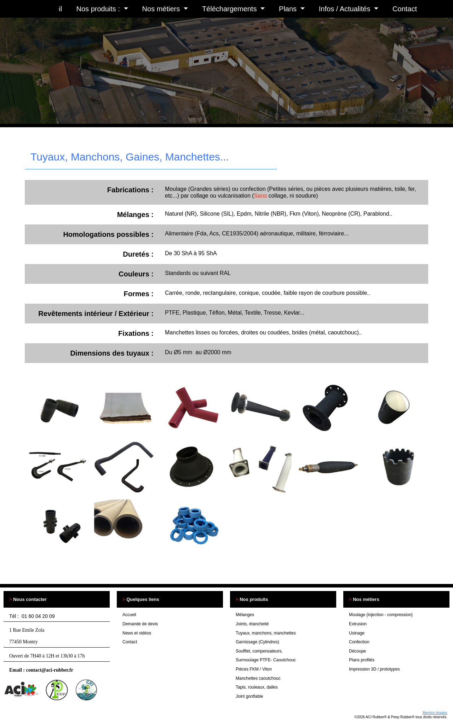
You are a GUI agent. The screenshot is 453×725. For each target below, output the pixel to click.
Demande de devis (140, 623)
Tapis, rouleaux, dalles (257, 687)
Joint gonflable (249, 696)
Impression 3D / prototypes (374, 669)
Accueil (129, 614)
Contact (404, 9)
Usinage (357, 633)
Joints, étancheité (252, 623)
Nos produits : (99, 9)
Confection (359, 641)
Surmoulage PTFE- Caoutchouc (266, 659)
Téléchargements (230, 9)
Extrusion (358, 623)
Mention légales (435, 713)
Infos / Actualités (345, 9)
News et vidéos (136, 633)
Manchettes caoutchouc (258, 678)
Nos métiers (162, 9)
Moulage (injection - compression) (381, 614)
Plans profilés (361, 659)
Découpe (357, 651)
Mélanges (245, 614)
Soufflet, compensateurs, (259, 651)
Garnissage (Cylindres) (257, 641)
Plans (289, 9)
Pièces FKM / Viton (254, 669)
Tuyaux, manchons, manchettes (266, 633)
